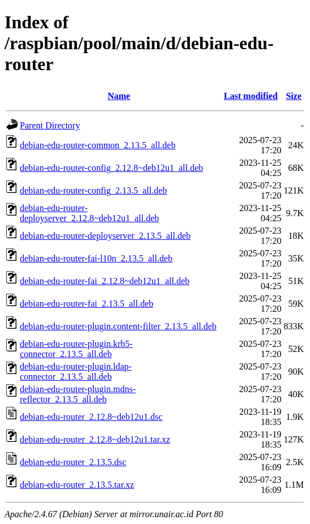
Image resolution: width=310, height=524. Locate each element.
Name (119, 96)
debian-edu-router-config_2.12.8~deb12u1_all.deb (111, 168)
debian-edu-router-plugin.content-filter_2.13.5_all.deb (118, 326)
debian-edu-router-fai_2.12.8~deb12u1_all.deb (104, 281)
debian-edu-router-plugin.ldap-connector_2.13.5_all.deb (75, 371)
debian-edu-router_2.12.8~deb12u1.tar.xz (95, 439)
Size (293, 96)
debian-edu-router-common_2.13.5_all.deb (98, 145)
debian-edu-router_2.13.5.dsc (73, 462)
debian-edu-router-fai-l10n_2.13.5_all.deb (96, 258)
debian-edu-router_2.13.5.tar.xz (77, 484)
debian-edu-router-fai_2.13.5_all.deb (87, 303)
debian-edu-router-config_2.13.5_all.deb (93, 190)
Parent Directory (50, 125)
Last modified (251, 96)
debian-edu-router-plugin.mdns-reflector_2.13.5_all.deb (78, 394)
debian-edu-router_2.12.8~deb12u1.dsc (91, 417)
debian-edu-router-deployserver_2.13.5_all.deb (105, 235)
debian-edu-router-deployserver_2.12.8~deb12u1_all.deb (89, 213)
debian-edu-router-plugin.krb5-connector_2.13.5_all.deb (76, 349)
